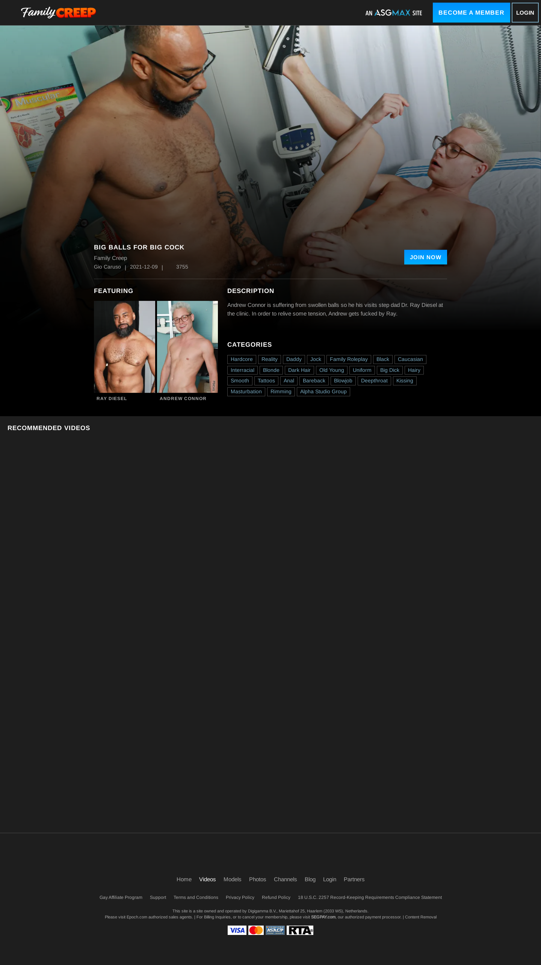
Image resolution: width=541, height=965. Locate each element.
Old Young (331, 370)
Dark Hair (299, 370)
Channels (285, 879)
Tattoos (266, 381)
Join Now (425, 257)
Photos (257, 879)
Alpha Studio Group (323, 391)
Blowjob (343, 381)
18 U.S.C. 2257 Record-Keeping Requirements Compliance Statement (370, 897)
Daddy (294, 359)
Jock (315, 359)
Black (382, 359)
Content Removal (421, 917)
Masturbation (246, 391)
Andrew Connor (183, 398)
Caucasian (410, 359)
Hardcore (242, 359)
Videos (207, 879)
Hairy (414, 370)
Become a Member (471, 12)
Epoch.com (137, 917)
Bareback (314, 381)
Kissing (404, 381)
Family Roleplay (349, 359)
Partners (354, 879)
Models (233, 879)
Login (525, 12)
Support (158, 897)
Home (184, 879)
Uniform (362, 370)
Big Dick (389, 370)
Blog (310, 879)
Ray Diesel (112, 398)
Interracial (242, 370)
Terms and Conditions (196, 897)
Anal (289, 381)
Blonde (271, 370)
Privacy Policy (240, 897)
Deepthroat (374, 381)
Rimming (281, 391)
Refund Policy (276, 897)
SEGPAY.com (323, 917)
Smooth (240, 381)
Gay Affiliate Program (121, 897)
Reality (269, 359)
